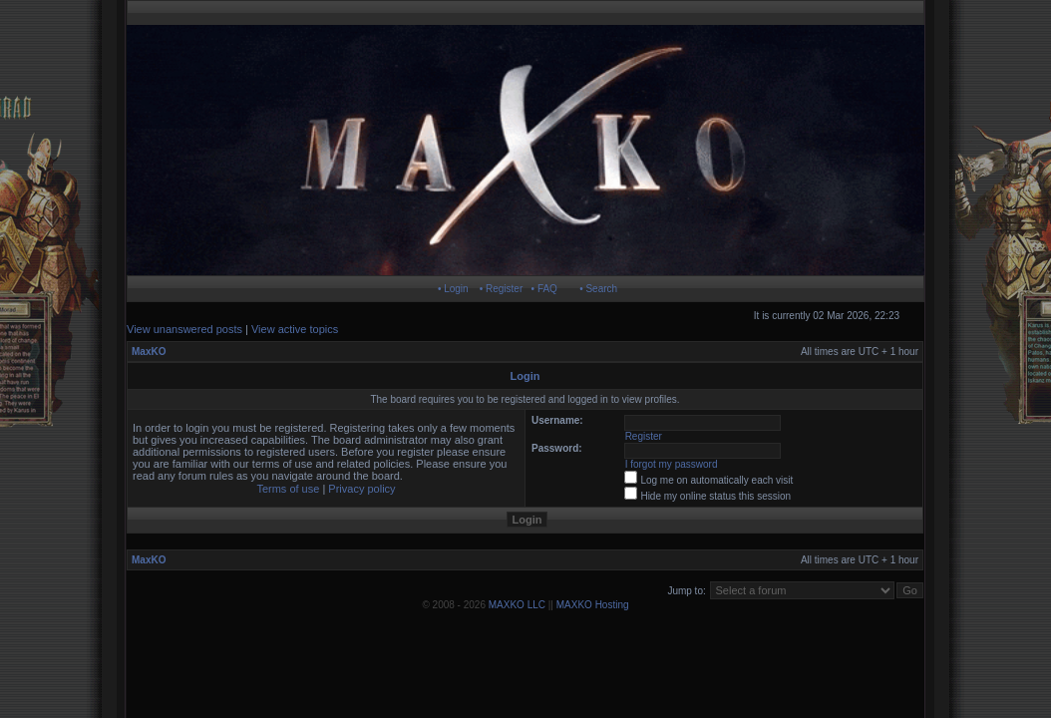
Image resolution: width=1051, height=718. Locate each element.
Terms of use (287, 489)
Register (643, 436)
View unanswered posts (184, 329)
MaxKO (149, 351)
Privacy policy (361, 489)
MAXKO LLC (517, 604)
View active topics (294, 329)
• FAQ (544, 288)
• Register (502, 288)
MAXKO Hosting (592, 604)
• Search (598, 288)
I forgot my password (671, 464)
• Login (453, 288)
